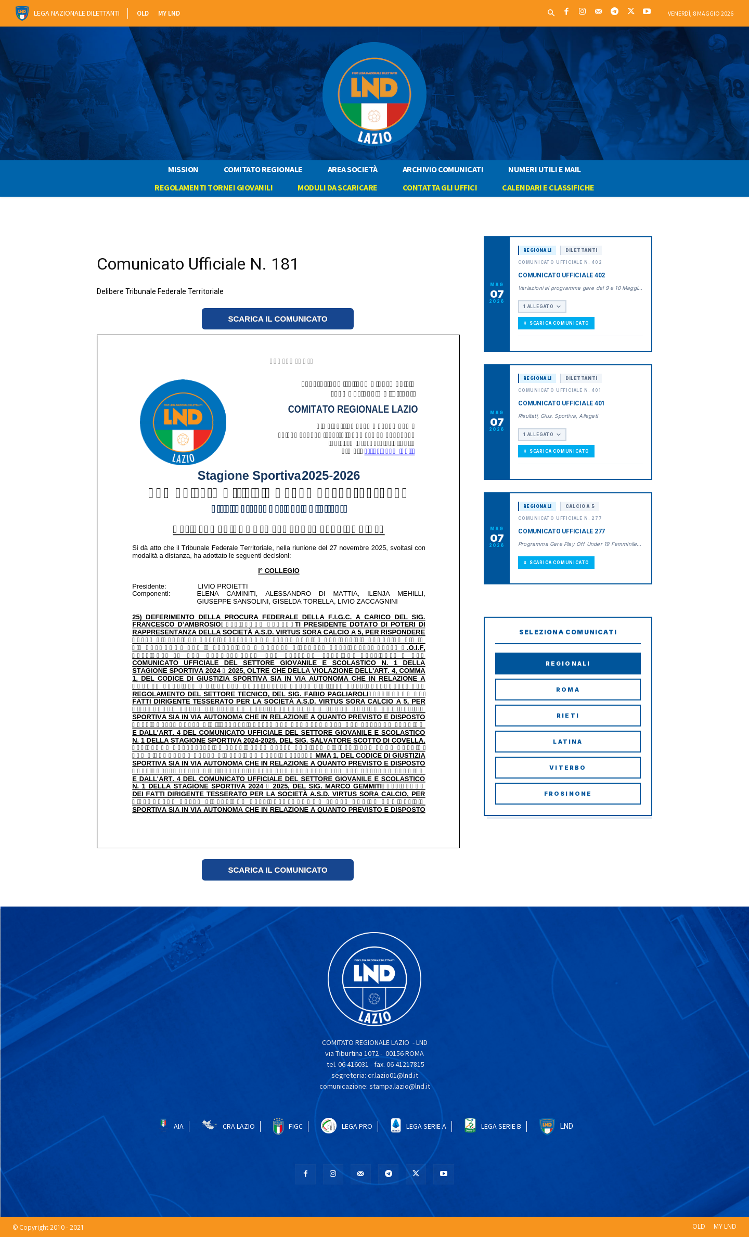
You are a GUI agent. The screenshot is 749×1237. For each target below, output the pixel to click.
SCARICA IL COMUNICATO (277, 318)
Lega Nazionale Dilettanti (77, 13)
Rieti (568, 715)
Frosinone (568, 793)
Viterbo (567, 767)
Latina (568, 741)
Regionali (568, 663)
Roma (568, 689)
